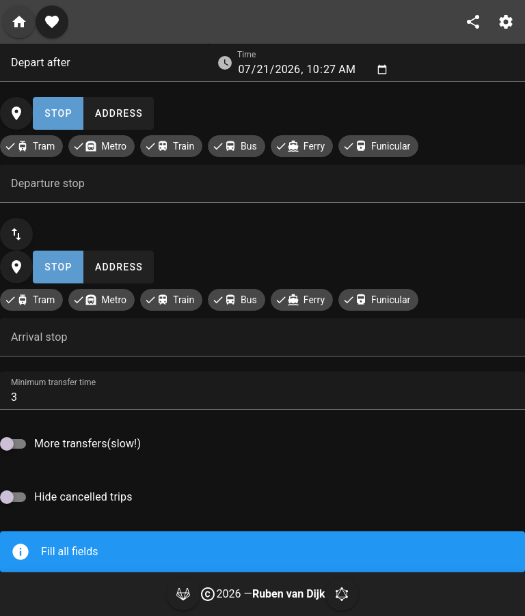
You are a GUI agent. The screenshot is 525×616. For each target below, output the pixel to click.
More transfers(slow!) (87, 443)
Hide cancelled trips (83, 496)
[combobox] (104, 63)
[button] (225, 63)
